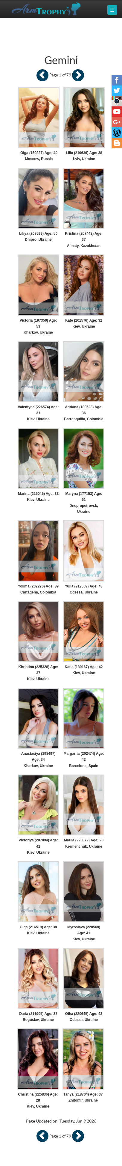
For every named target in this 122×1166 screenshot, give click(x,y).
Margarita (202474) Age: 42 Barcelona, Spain (83, 759)
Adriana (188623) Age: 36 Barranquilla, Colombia (83, 413)
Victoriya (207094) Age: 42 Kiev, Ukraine (38, 846)
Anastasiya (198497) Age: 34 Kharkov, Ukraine (38, 759)
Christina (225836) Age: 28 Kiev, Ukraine (38, 1100)
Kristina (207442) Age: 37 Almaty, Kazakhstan (84, 239)
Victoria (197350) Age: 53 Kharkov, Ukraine (38, 326)
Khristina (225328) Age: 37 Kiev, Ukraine (38, 673)
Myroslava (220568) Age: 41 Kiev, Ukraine (83, 933)
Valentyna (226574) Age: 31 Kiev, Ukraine (38, 413)
